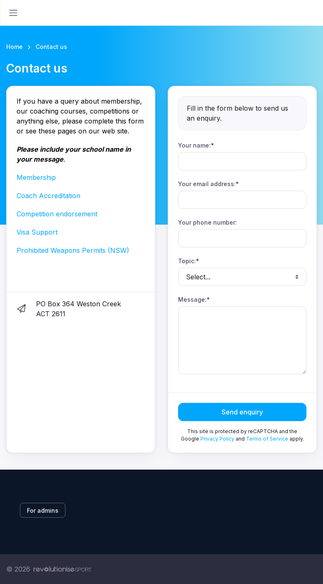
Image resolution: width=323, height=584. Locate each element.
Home (14, 46)
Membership (36, 177)
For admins (42, 510)
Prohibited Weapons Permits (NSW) (73, 250)
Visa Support (37, 232)
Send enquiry (242, 412)
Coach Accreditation (48, 195)
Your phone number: (207, 222)
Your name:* (196, 145)
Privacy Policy (217, 439)
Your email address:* (208, 183)
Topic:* (188, 260)
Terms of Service (267, 439)
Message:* (194, 299)
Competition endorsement (57, 214)
